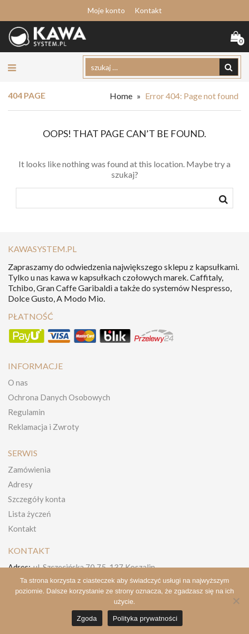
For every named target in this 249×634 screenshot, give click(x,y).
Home (121, 96)
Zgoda (87, 618)
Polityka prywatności (145, 618)
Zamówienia (29, 469)
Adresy (20, 484)
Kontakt (148, 10)
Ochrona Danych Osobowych (59, 397)
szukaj (223, 201)
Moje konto (106, 10)
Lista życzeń (29, 513)
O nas (18, 382)
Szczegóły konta (36, 499)
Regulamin (26, 412)
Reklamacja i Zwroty (43, 426)
